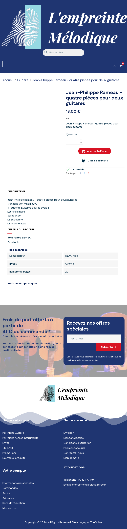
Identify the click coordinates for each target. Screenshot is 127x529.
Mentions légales (74, 438)
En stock (13, 242)
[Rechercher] (63, 52)
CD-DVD (7, 448)
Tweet (84, 173)
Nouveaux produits (13, 458)
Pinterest (88, 173)
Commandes (10, 488)
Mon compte (71, 458)
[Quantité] (72, 140)
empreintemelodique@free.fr (88, 484)
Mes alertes (9, 508)
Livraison (69, 432)
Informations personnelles (18, 483)
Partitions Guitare (13, 432)
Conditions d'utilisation (77, 443)
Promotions (9, 453)
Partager (80, 173)
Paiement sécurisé (74, 448)
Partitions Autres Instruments (20, 438)
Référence (14, 237)
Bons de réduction (13, 503)
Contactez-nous (74, 453)
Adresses (8, 498)
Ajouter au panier (95, 151)
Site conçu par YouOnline (87, 522)
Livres (5, 443)
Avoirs (6, 493)
